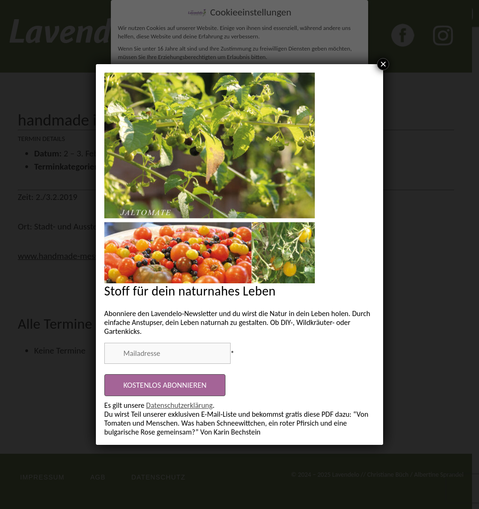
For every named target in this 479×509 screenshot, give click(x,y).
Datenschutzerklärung (179, 405)
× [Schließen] (383, 64)
